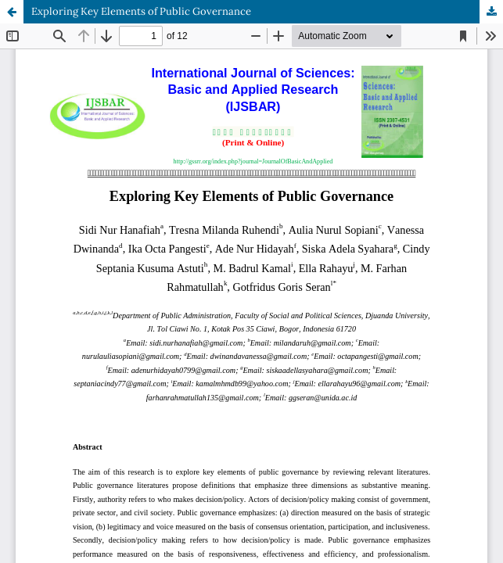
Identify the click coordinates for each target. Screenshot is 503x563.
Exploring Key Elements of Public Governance (141, 11)
